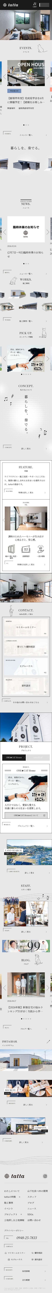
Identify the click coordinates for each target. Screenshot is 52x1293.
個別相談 (38, 1252)
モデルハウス (16, 1259)
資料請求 (38, 1259)
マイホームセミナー (16, 1252)
